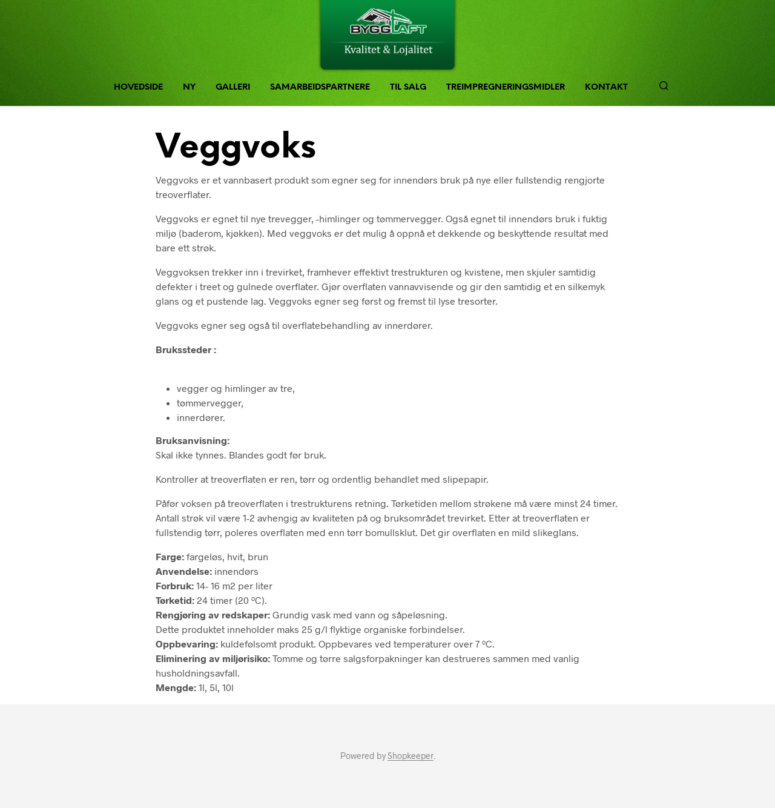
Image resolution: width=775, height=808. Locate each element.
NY (189, 87)
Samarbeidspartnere (320, 87)
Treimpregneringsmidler (505, 87)
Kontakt (606, 87)
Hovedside (138, 87)
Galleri (233, 87)
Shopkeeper (411, 756)
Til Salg (408, 87)
